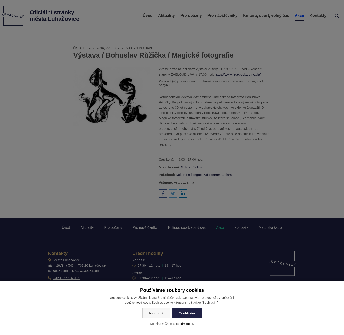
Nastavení (156, 313)
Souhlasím (187, 313)
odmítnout (186, 324)
